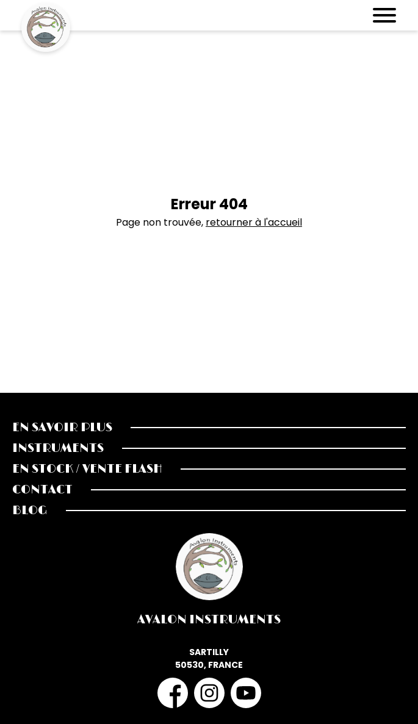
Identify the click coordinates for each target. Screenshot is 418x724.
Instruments (58, 448)
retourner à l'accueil (254, 222)
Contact (42, 489)
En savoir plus (62, 427)
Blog (30, 510)
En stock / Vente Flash (87, 469)
